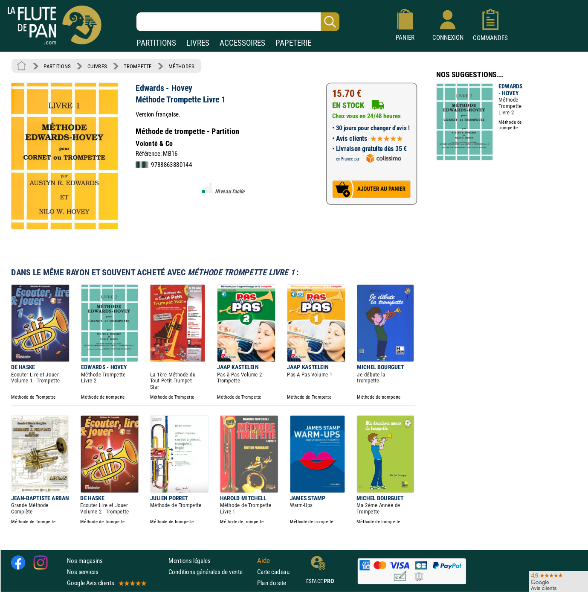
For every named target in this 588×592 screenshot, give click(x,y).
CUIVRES (97, 66)
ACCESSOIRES (242, 43)
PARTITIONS (156, 43)
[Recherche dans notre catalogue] (237, 21)
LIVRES (197, 43)
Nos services (82, 571)
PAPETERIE (293, 43)
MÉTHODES (181, 66)
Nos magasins (85, 560)
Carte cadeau (273, 571)
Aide (263, 560)
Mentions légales (189, 560)
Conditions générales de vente (210, 571)
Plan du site (271, 582)
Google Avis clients (106, 582)
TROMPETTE (138, 66)
